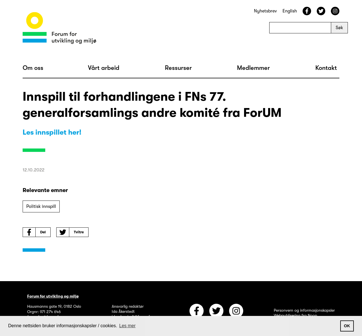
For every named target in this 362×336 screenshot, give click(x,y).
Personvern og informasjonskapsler (304, 310)
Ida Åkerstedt (123, 311)
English (290, 11)
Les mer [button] (127, 325)
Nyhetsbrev (265, 11)
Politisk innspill (41, 206)
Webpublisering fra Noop (295, 315)
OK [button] (347, 326)
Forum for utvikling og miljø (53, 296)
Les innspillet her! (52, 132)
